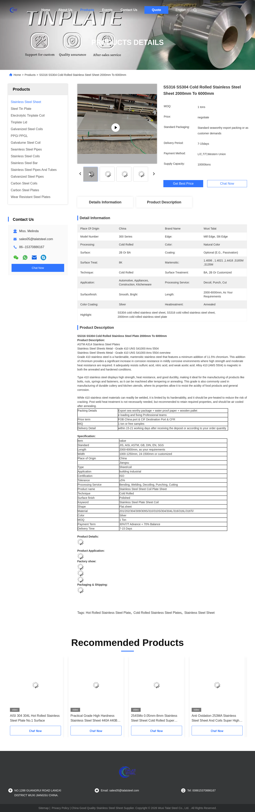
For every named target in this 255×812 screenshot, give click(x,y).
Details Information (105, 202)
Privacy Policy (60, 808)
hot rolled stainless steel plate (108, 612)
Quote (156, 10)
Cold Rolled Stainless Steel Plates (157, 612)
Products (87, 10)
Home (45, 10)
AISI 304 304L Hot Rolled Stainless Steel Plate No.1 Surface (35, 718)
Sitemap (43, 808)
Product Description (164, 202)
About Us (65, 10)
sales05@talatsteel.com (36, 239)
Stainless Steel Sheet (199, 612)
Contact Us (129, 10)
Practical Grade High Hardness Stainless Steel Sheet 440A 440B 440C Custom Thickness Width (94, 718)
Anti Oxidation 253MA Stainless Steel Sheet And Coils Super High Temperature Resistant (215, 718)
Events (107, 10)
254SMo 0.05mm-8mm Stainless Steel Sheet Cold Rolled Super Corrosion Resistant (154, 718)
